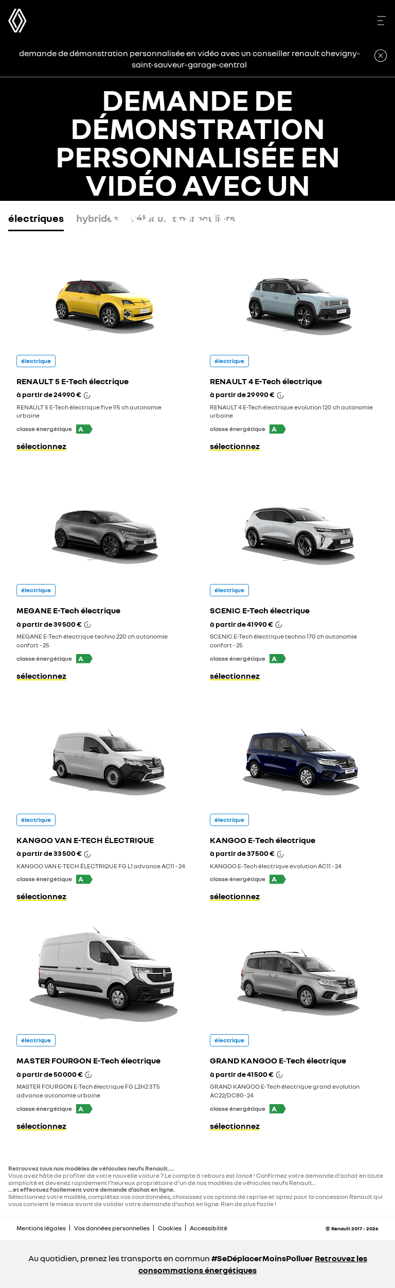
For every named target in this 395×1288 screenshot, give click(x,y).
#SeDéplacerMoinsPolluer (262, 1258)
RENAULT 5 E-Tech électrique (72, 381)
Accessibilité (208, 1228)
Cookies (170, 1228)
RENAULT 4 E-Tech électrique (266, 381)
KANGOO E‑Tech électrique (262, 840)
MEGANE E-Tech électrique (68, 610)
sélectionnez (41, 446)
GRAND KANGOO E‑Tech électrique (278, 1060)
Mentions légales (41, 1228)
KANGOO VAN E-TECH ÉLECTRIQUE (85, 840)
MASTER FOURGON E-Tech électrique (88, 1060)
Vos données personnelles (112, 1228)
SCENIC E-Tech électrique (260, 610)
